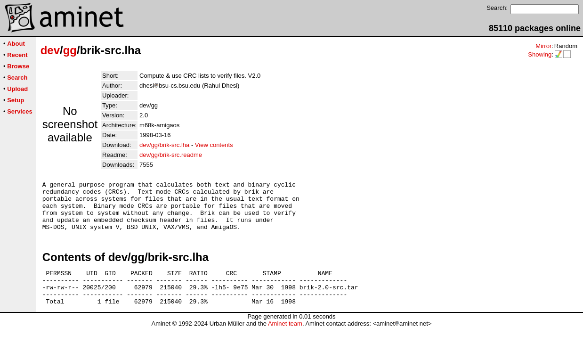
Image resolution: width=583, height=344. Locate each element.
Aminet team (285, 340)
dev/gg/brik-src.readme (170, 154)
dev (50, 50)
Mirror (543, 45)
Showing (539, 54)
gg (70, 50)
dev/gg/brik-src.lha (164, 144)
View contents (214, 144)
